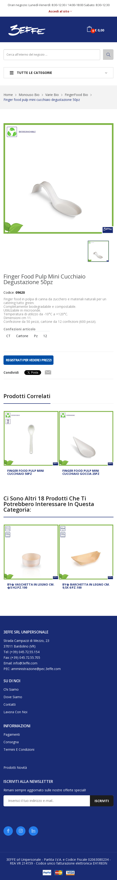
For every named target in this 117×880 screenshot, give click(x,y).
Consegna (11, 742)
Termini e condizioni (19, 749)
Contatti (10, 704)
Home (8, 94)
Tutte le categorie (31, 72)
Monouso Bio (29, 94)
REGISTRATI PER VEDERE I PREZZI (28, 360)
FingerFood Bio (76, 94)
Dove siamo (13, 697)
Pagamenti (12, 734)
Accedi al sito (60, 11)
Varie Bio (52, 94)
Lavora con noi (15, 712)
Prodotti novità (15, 767)
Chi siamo (11, 689)
